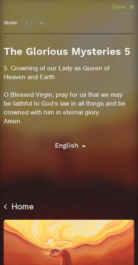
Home (19, 206)
